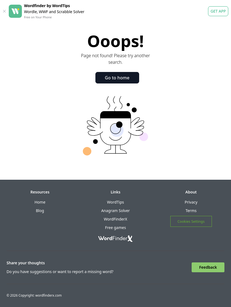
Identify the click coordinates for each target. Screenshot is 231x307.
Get (218, 11)
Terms (191, 210)
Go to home (117, 78)
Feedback (208, 267)
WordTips (115, 202)
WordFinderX (115, 219)
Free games (115, 227)
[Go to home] (115, 238)
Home (39, 202)
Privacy (191, 202)
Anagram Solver (115, 210)
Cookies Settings (190, 221)
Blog (40, 210)
